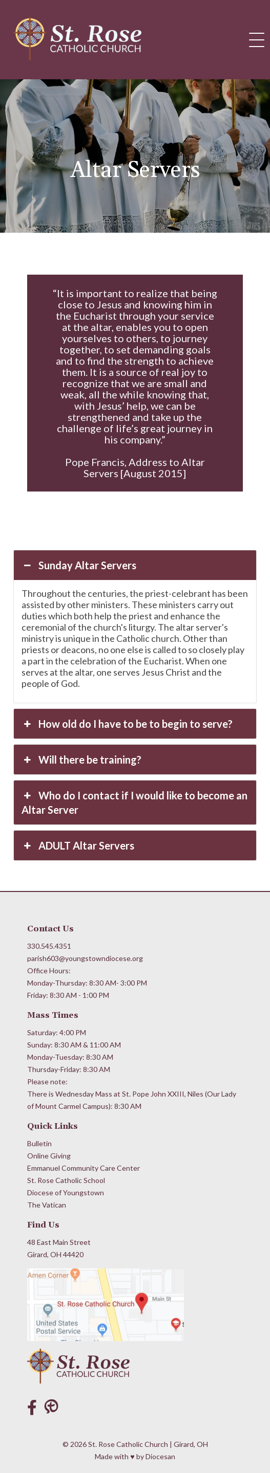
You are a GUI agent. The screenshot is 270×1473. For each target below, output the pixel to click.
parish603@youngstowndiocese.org (85, 958)
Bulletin (39, 1143)
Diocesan (160, 1456)
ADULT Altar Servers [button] (78, 845)
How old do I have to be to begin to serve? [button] (127, 724)
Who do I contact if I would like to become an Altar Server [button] (134, 802)
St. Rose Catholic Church (128, 1444)
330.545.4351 (49, 946)
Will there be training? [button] (81, 759)
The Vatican (46, 1204)
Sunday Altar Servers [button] (79, 565)
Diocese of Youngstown (65, 1192)
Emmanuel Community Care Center (83, 1168)
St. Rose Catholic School (66, 1180)
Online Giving (49, 1155)
